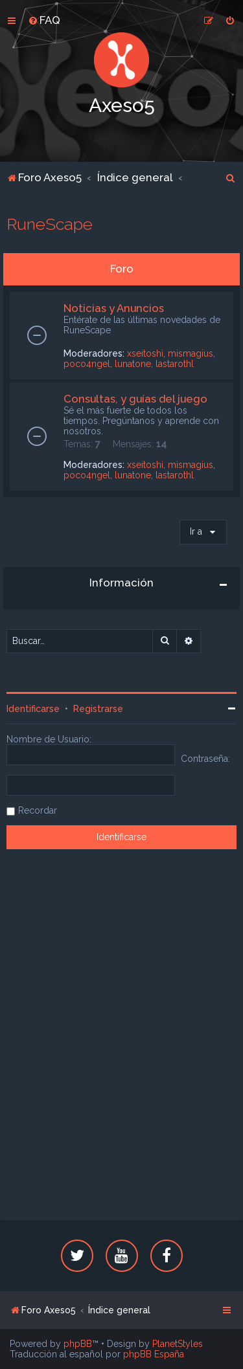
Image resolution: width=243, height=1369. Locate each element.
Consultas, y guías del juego (135, 398)
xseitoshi (145, 353)
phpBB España (153, 1354)
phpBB (78, 1344)
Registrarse (98, 709)
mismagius (190, 353)
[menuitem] (44, 20)
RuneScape (49, 224)
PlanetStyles (177, 1344)
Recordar (37, 810)
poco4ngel (87, 364)
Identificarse (33, 709)
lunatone (133, 364)
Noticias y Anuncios (114, 308)
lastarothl (175, 364)
